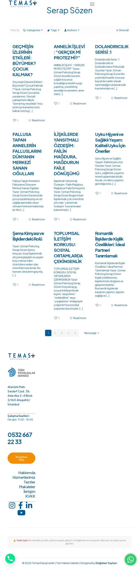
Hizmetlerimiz (23, 477)
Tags (53, 30)
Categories (33, 30)
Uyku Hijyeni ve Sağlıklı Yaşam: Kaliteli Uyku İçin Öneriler (110, 142)
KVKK (30, 496)
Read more (38, 120)
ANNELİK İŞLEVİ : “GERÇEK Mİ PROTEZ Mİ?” (69, 52)
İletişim (29, 492)
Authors (72, 30)
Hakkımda (26, 473)
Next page (92, 333)
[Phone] (10, 558)
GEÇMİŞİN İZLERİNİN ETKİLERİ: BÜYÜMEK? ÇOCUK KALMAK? (24, 60)
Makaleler (27, 487)
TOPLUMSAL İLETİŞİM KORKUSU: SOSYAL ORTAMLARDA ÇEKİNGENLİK (68, 247)
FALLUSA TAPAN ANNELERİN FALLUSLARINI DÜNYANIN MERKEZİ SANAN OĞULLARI (26, 153)
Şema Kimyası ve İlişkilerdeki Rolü (28, 235)
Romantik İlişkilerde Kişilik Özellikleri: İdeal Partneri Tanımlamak (110, 244)
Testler (29, 482)
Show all (122, 30)
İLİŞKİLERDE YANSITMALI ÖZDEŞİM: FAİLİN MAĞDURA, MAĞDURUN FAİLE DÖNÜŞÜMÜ (66, 153)
